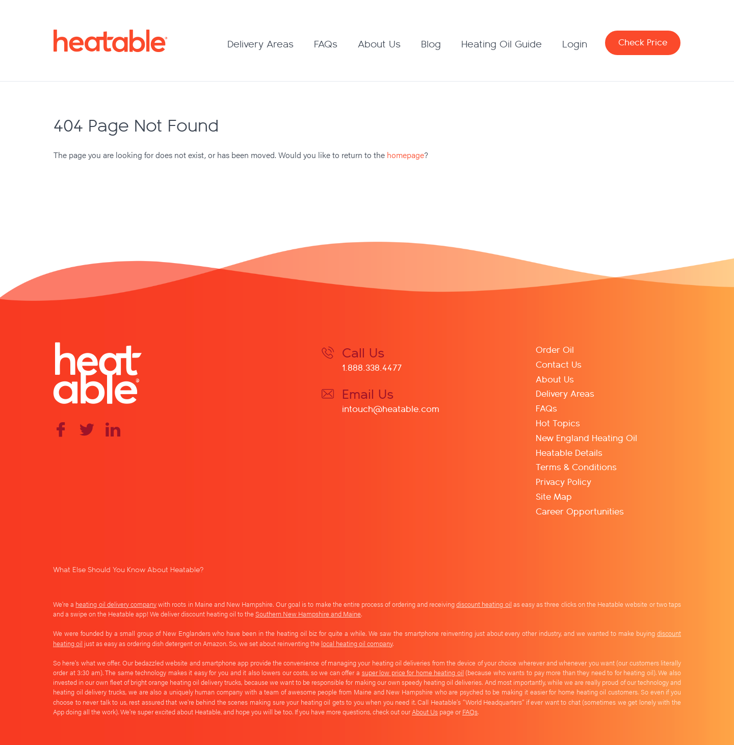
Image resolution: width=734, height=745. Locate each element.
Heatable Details (569, 452)
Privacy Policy (563, 481)
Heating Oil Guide (501, 43)
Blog (431, 43)
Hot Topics (558, 422)
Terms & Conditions (576, 466)
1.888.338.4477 (372, 367)
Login (574, 43)
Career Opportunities (580, 510)
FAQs (325, 43)
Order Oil (555, 349)
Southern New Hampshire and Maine (308, 614)
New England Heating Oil (586, 437)
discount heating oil (483, 604)
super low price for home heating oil (413, 672)
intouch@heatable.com (390, 408)
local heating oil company (356, 643)
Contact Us (559, 363)
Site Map (554, 496)
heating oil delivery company (115, 604)
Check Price (642, 41)
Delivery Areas (260, 43)
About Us (379, 43)
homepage (405, 155)
